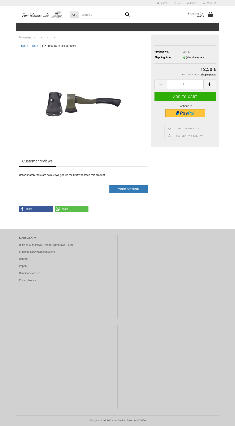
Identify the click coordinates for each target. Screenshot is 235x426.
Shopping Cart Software (103, 420)
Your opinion (128, 189)
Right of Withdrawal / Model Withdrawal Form (46, 244)
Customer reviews (37, 161)
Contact (23, 258)
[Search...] (74, 14)
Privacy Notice (27, 280)
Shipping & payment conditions (37, 251)
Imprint (23, 266)
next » (24, 45)
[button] (177, 3)
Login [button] (191, 3)
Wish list (209, 3)
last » (35, 45)
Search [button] (162, 3)
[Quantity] (185, 84)
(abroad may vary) (195, 57)
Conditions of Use (29, 273)
